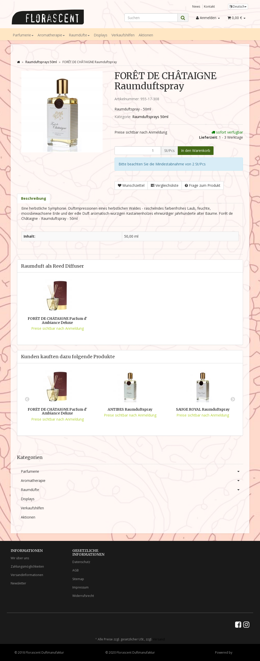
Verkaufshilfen (123, 35)
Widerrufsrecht (83, 596)
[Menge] (138, 150)
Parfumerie (23, 35)
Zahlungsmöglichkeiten (27, 566)
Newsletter (18, 583)
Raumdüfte (79, 35)
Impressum (80, 587)
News (196, 6)
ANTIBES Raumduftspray (130, 409)
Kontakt (209, 6)
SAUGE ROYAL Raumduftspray (203, 409)
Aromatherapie (51, 35)
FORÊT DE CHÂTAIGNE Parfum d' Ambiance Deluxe (57, 320)
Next (233, 399)
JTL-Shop (239, 652)
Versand (159, 639)
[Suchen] (151, 17)
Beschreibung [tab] (33, 198)
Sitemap (78, 579)
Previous (27, 399)
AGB (75, 570)
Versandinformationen (27, 575)
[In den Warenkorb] (196, 150)
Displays (100, 35)
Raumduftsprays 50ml (150, 116)
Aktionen (146, 35)
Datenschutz (81, 562)
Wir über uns (20, 558)
